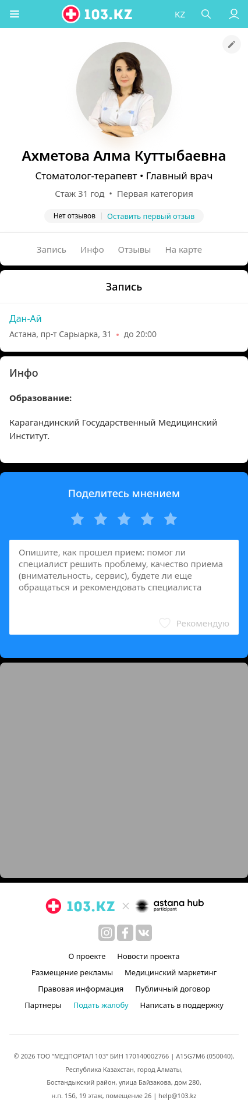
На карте (183, 249)
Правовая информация (80, 988)
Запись (51, 249)
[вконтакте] (144, 933)
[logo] (98, 14)
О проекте (86, 956)
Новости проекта (148, 956)
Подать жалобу (101, 1005)
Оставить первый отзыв (150, 216)
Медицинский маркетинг (171, 972)
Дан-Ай (25, 318)
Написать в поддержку (182, 1005)
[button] (15, 14)
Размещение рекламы (72, 972)
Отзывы (134, 249)
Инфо (92, 249)
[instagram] (106, 933)
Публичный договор (172, 988)
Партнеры (43, 1005)
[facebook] (125, 933)
